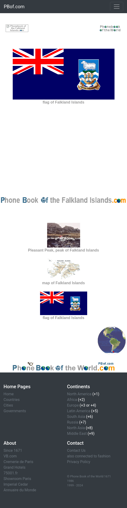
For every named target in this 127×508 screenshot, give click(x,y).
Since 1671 (13, 450)
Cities (8, 405)
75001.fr (11, 473)
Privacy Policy (78, 462)
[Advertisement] (63, 28)
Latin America (78, 411)
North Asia (76, 428)
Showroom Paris (17, 478)
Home (9, 394)
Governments (15, 411)
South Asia (76, 416)
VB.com (10, 456)
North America (79, 394)
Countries (12, 399)
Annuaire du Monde (20, 490)
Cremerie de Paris (18, 462)
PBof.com (14, 6)
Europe (73, 405)
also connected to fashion (89, 456)
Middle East (77, 433)
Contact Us (76, 450)
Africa (72, 399)
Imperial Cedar (16, 484)
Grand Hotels (14, 467)
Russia (72, 422)
